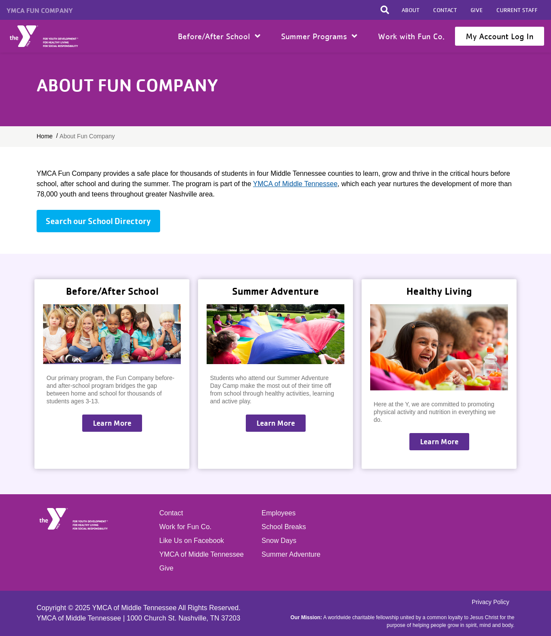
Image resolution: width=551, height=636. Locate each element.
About (410, 9)
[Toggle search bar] (385, 9)
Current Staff (517, 9)
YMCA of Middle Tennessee (295, 183)
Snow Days (279, 540)
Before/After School (219, 36)
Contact (445, 9)
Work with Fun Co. (411, 36)
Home (44, 36)
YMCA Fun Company (39, 10)
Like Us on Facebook (191, 540)
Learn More (112, 422)
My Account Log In (499, 36)
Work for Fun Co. (185, 526)
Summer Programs (319, 36)
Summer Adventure (291, 554)
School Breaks (284, 526)
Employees (279, 513)
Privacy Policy (490, 602)
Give (477, 9)
